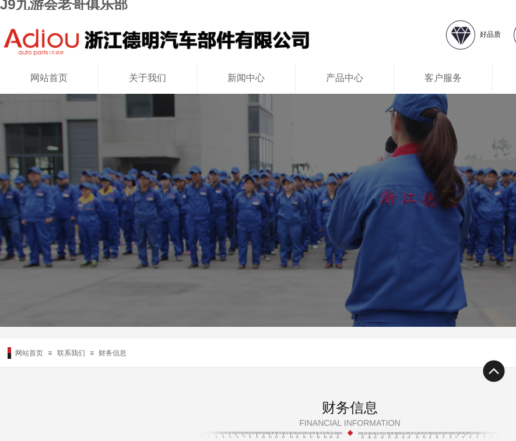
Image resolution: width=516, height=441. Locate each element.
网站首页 (49, 78)
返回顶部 (493, 371)
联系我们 (71, 353)
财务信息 (113, 353)
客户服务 (443, 78)
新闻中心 (246, 78)
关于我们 (147, 78)
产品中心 (344, 78)
